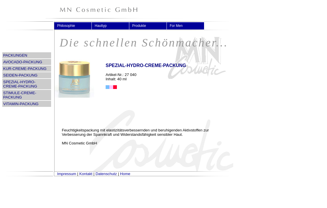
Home (125, 174)
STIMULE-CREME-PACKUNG (19, 95)
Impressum (66, 174)
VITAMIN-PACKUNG (20, 104)
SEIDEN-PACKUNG (20, 75)
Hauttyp (103, 26)
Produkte (141, 26)
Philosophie (68, 26)
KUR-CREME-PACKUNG (24, 68)
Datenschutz (106, 174)
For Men (178, 26)
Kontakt (85, 174)
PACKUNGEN (15, 55)
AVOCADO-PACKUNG (22, 62)
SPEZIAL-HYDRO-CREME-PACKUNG (20, 84)
